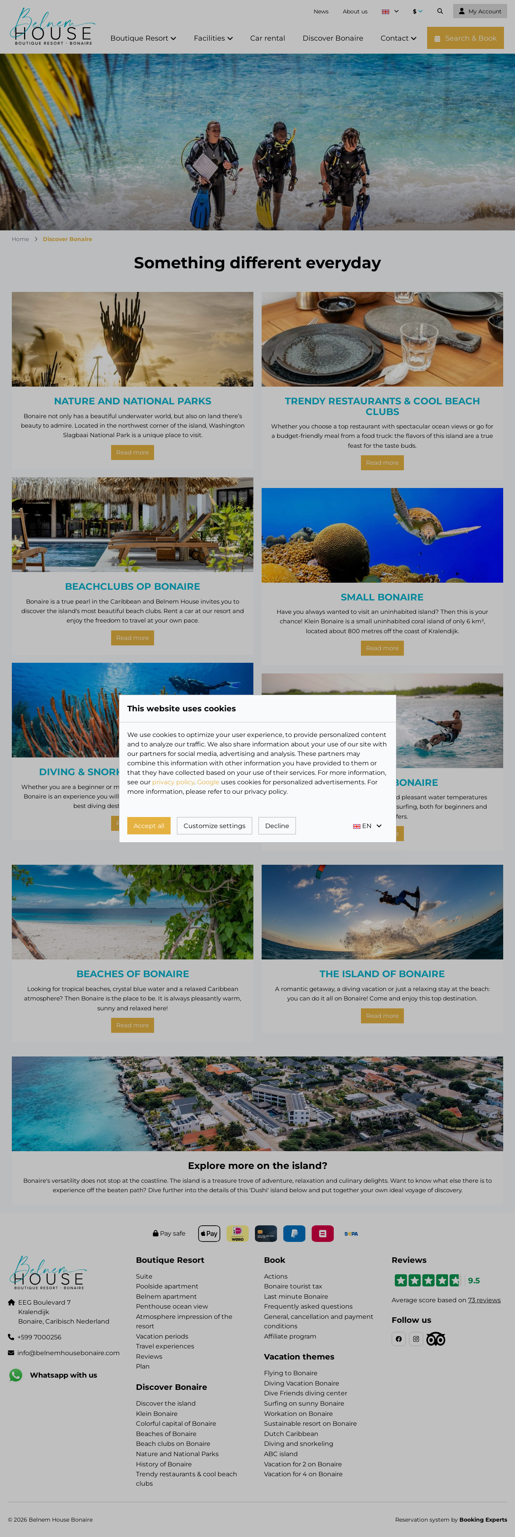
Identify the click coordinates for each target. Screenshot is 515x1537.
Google (208, 782)
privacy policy (173, 782)
